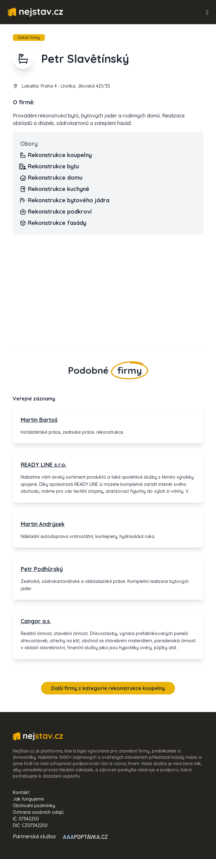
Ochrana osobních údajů (38, 812)
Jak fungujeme (28, 799)
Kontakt (21, 792)
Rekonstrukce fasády (53, 223)
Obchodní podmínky (34, 805)
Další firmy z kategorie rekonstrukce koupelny (108, 688)
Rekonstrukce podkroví (56, 211)
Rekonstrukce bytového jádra (64, 200)
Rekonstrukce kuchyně (54, 189)
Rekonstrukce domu (51, 177)
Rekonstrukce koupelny (56, 155)
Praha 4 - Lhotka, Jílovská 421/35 (75, 86)
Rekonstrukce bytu (49, 166)
